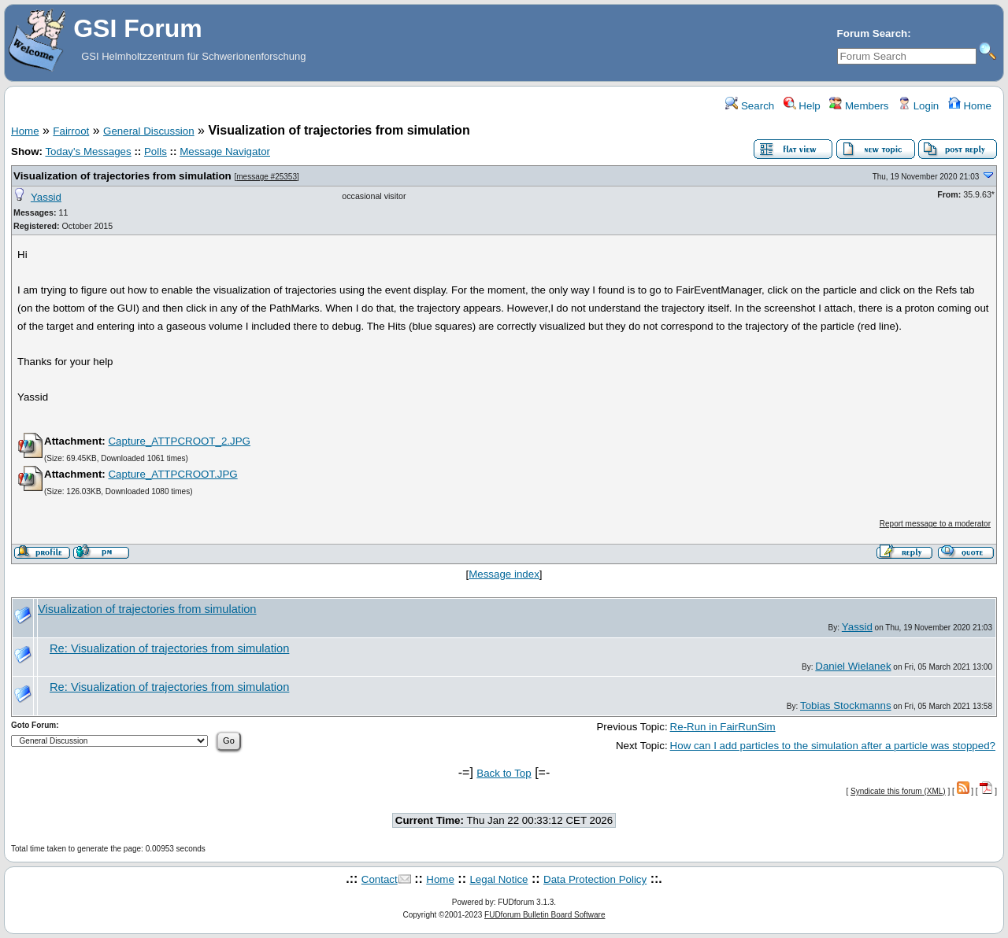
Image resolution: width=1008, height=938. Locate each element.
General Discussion (149, 131)
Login (918, 106)
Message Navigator (225, 151)
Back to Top (503, 773)
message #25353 (266, 176)
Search (749, 106)
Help (802, 106)
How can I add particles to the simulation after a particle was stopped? (832, 746)
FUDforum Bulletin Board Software (544, 914)
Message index (504, 574)
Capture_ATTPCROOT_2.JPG (179, 441)
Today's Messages (88, 151)
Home (969, 106)
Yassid (46, 197)
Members (858, 106)
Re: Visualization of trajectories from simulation (169, 648)
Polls (155, 151)
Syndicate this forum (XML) (898, 791)
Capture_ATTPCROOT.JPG (172, 474)
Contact (379, 879)
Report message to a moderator (935, 523)
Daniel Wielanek (853, 666)
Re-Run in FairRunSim (723, 727)
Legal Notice (498, 879)
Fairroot (71, 131)
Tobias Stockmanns (845, 705)
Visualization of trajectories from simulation (122, 176)
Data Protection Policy (595, 879)
